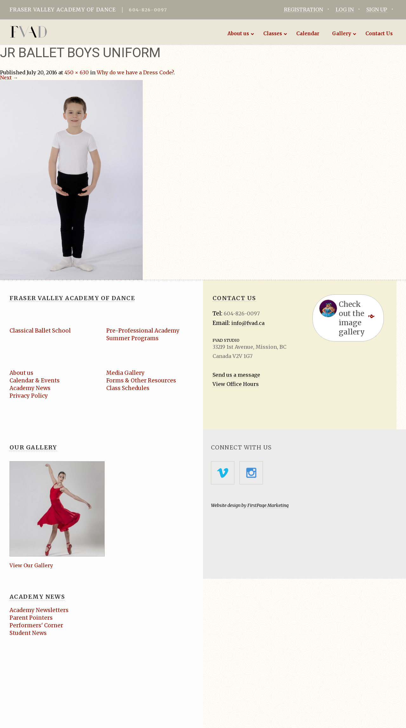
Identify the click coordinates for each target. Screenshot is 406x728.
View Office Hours (236, 384)
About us (21, 372)
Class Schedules (127, 388)
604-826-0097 (148, 10)
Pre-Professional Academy (143, 330)
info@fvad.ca (248, 323)
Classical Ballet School (40, 330)
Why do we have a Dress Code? (135, 72)
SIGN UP (376, 9)
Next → (9, 77)
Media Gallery (125, 372)
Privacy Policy (29, 395)
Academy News (30, 388)
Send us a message (236, 375)
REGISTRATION (303, 9)
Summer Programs (132, 338)
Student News (28, 633)
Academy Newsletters (39, 610)
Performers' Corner (36, 625)
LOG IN (345, 9)
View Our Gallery (31, 565)
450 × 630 (76, 72)
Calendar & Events (35, 380)
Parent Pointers (31, 617)
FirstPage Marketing (268, 505)
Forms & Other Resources (141, 380)
